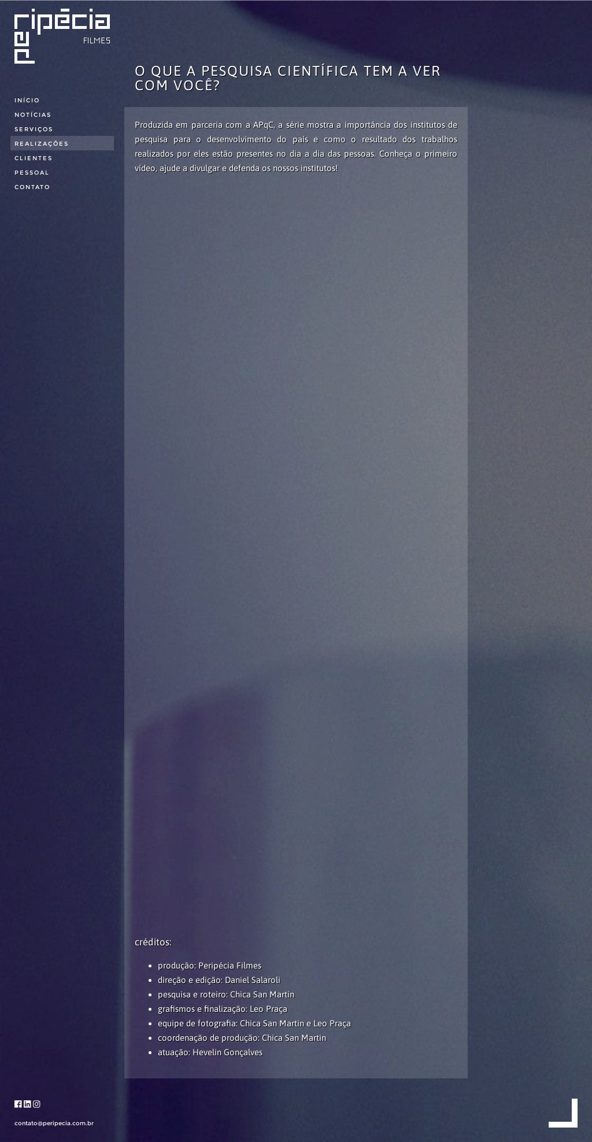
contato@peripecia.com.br (54, 1123)
